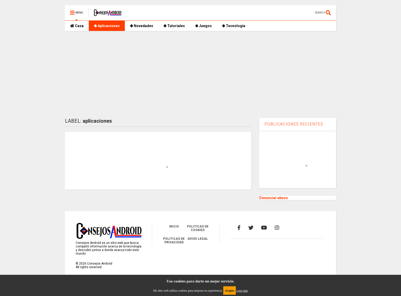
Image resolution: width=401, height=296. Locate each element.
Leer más (242, 290)
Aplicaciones (107, 26)
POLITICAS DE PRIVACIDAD (174, 240)
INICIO (174, 226)
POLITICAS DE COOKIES (197, 228)
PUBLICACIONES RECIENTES (293, 124)
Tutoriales (174, 26)
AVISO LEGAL (197, 239)
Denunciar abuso (273, 198)
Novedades (141, 26)
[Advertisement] (200, 74)
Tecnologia (233, 26)
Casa (77, 26)
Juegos (203, 26)
